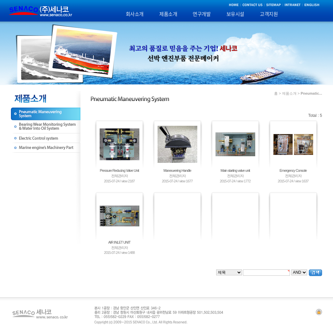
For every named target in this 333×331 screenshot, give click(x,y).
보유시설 (235, 14)
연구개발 (202, 14)
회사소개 (135, 14)
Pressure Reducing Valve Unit (119, 170)
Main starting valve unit (235, 170)
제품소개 (168, 14)
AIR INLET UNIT (119, 242)
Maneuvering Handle (177, 170)
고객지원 (269, 14)
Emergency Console (293, 170)
